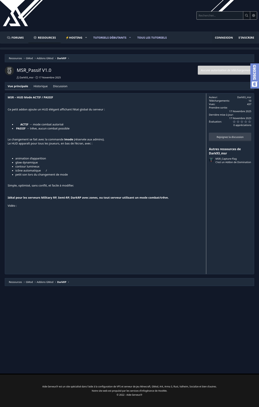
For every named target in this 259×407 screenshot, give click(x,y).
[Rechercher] (220, 15)
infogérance (149, 390)
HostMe (165, 390)
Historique (41, 86)
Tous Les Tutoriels (152, 37)
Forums (18, 37)
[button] (74, 37)
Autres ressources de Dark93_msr (225, 151)
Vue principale (18, 86)
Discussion (60, 86)
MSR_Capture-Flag (226, 158)
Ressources (47, 37)
